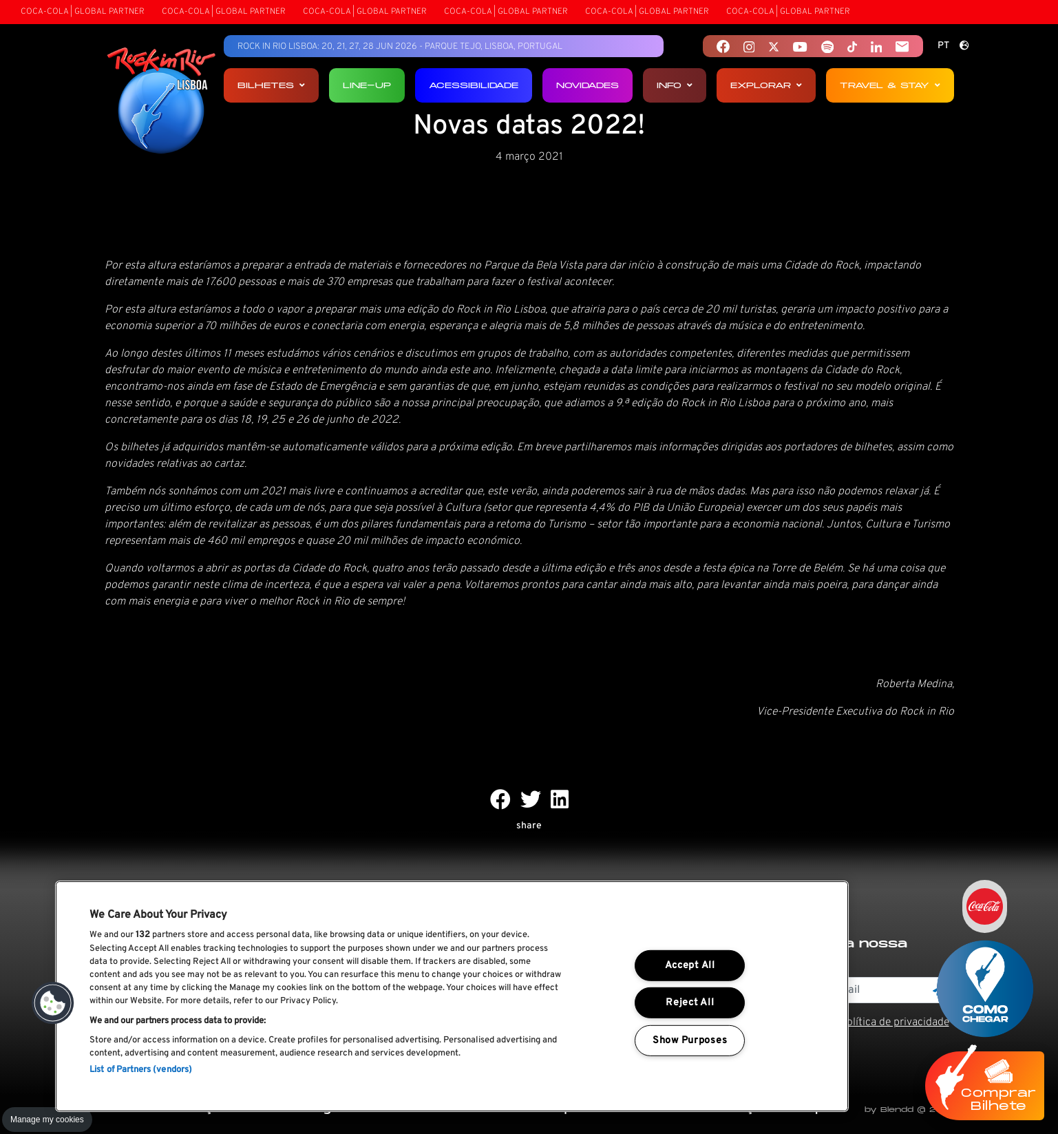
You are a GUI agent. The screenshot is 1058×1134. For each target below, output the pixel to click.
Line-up (367, 85)
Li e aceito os (860, 1022)
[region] (452, 996)
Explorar (766, 85)
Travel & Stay (890, 85)
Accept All (690, 965)
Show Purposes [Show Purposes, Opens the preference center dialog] (690, 1040)
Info (674, 85)
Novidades (587, 85)
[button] (53, 1003)
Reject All (690, 1002)
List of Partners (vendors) (140, 1069)
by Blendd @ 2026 (909, 1109)
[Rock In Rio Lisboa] (161, 102)
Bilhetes (271, 85)
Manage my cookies (47, 1119)
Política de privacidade (894, 1022)
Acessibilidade (473, 85)
